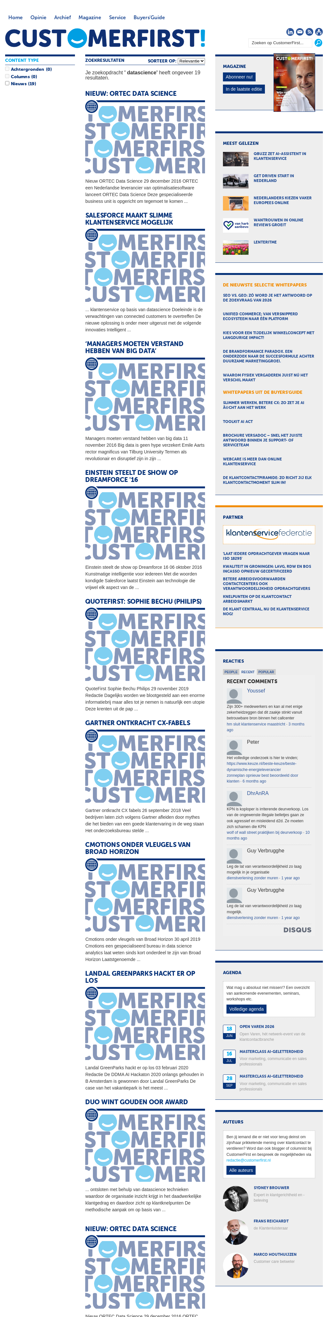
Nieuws (18, 84)
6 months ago (254, 781)
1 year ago (290, 878)
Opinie (38, 18)
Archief (62, 18)
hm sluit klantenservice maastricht (256, 724)
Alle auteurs (241, 1170)
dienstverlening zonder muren (252, 878)
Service (117, 18)
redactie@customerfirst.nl (248, 1160)
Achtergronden (27, 69)
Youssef (256, 690)
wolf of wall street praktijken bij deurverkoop (264, 832)
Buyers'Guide (149, 18)
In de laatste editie (244, 89)
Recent (248, 672)
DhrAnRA (258, 793)
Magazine (89, 18)
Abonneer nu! (239, 76)
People (231, 672)
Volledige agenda (246, 1009)
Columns (20, 77)
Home (15, 18)
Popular (266, 672)
